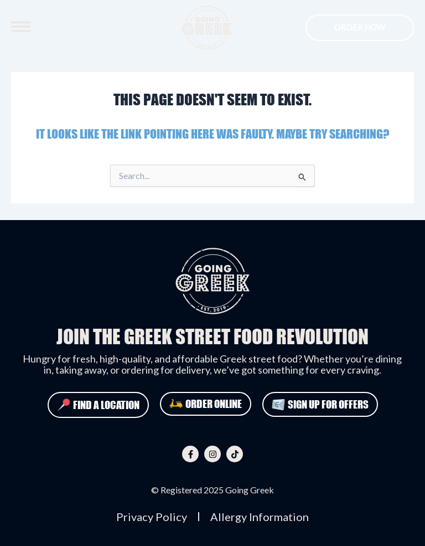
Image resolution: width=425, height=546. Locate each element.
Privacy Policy (151, 516)
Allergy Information (259, 516)
